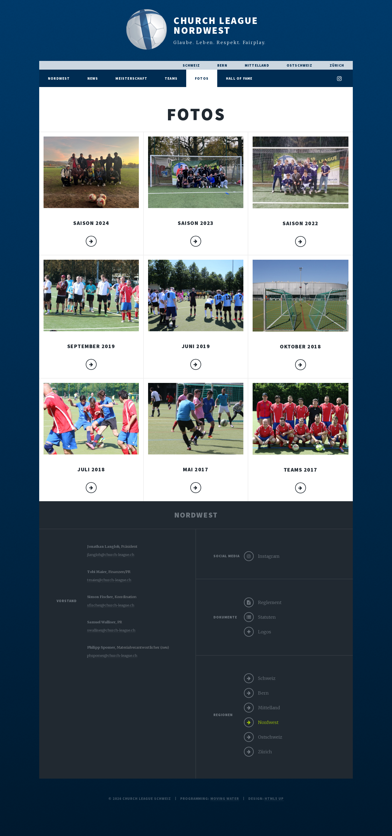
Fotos (202, 78)
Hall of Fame (239, 78)
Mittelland (257, 65)
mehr (91, 241)
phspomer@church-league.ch (112, 655)
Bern (222, 65)
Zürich (337, 65)
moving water (224, 798)
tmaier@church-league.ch (109, 580)
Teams (171, 78)
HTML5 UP (274, 798)
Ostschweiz (299, 65)
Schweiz (191, 65)
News (92, 78)
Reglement (269, 602)
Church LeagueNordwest (215, 25)
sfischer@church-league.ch (110, 605)
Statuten (267, 617)
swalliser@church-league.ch (111, 630)
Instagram (269, 556)
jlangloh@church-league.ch (110, 554)
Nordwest (59, 78)
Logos (264, 631)
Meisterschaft (131, 78)
